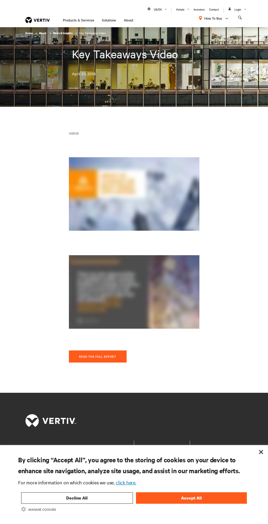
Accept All (191, 498)
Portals (180, 9)
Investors (199, 9)
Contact (214, 9)
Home (29, 33)
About (128, 20)
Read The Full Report (97, 356)
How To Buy (213, 18)
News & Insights (63, 33)
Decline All (77, 498)
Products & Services (78, 20)
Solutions (109, 20)
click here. (126, 482)
